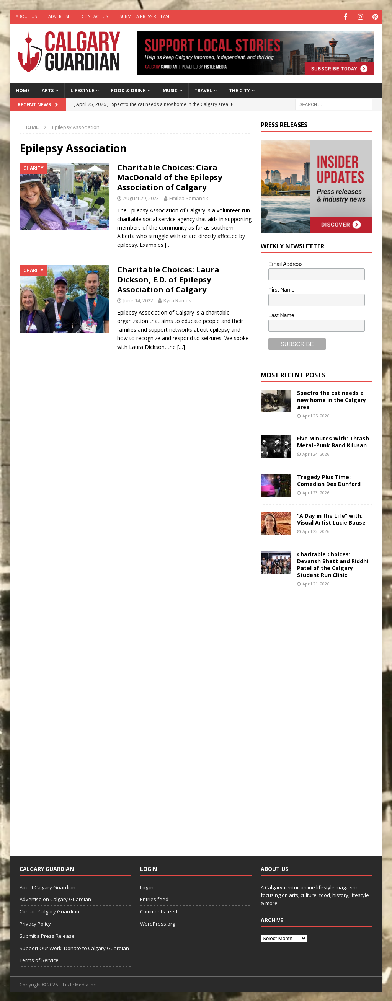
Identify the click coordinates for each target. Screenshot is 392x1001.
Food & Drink (128, 89)
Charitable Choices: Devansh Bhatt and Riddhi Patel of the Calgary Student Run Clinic (332, 564)
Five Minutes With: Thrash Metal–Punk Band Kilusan (333, 441)
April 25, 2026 (315, 415)
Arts (48, 89)
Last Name (281, 314)
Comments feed (158, 910)
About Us (26, 16)
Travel (203, 89)
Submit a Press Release (144, 16)
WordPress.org (157, 922)
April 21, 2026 (315, 583)
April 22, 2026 (315, 530)
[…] (169, 244)
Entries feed (154, 898)
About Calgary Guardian (47, 886)
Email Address (285, 263)
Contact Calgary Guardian (49, 910)
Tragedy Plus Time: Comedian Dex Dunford (329, 480)
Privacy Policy (35, 922)
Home (23, 89)
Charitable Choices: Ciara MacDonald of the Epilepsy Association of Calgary (169, 176)
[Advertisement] (318, 719)
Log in (147, 886)
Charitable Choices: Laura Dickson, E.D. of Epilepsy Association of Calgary (168, 279)
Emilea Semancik (188, 197)
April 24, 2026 (315, 453)
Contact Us (95, 16)
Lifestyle (82, 89)
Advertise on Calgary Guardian (55, 898)
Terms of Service (39, 959)
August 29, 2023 (141, 197)
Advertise (59, 16)
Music (170, 89)
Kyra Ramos (177, 299)
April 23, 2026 (315, 492)
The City (239, 89)
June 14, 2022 (138, 299)
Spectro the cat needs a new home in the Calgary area (331, 398)
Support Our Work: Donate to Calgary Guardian (74, 947)
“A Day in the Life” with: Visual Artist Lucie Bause (331, 518)
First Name (281, 289)
